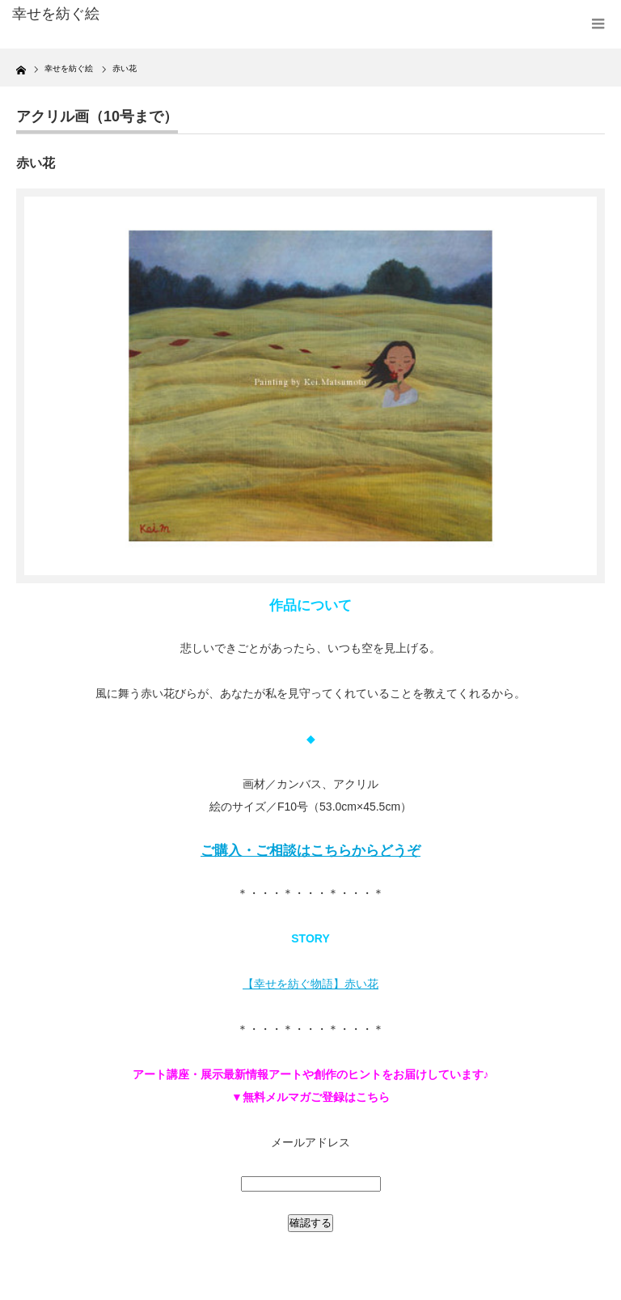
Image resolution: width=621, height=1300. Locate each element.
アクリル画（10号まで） (97, 116)
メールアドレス (310, 1142)
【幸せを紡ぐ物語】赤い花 (310, 983)
